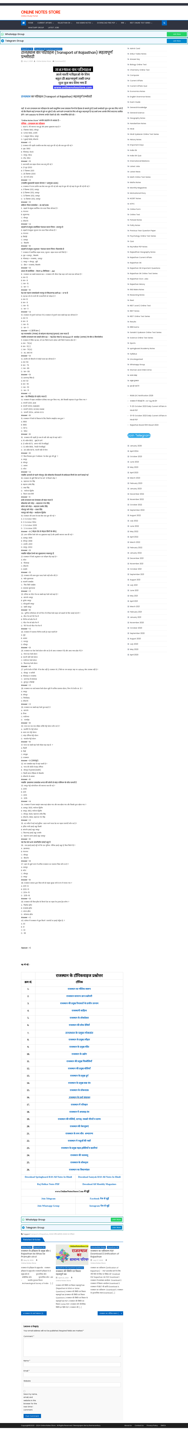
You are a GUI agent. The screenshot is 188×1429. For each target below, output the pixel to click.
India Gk (133, 150)
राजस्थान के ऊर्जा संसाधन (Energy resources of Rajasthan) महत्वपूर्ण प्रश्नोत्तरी (35, 1313)
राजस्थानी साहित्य (79, 1010)
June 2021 (134, 590)
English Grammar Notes (140, 96)
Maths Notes (135, 182)
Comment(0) (60, 61)
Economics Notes (137, 91)
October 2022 (136, 504)
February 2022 (136, 547)
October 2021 (135, 569)
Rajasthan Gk (64, 23)
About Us (128, 1425)
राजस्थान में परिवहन (79, 1104)
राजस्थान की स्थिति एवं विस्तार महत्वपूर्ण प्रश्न (68, 1273)
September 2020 (137, 633)
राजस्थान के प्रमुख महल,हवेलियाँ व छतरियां (79, 1148)
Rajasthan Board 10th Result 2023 (144, 425)
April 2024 (134, 451)
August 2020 (135, 638)
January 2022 (136, 553)
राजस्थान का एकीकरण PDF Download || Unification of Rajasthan (105, 1253)
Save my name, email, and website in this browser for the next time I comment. (30, 1402)
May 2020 (134, 649)
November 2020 (137, 622)
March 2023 (135, 478)
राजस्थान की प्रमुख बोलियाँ (79, 1068)
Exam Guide (135, 102)
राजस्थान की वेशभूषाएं (79, 1126)
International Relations (139, 161)
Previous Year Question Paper (143, 230)
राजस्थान (25, 96)
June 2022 (134, 526)
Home (30, 23)
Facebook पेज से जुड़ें (99, 1198)
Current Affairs (44, 23)
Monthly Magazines (138, 188)
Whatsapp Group (36, 27)
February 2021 (136, 612)
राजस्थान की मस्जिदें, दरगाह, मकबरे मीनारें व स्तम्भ (79, 1119)
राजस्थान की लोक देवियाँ (79, 1025)
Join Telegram (48, 1198)
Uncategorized (136, 359)
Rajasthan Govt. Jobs (139, 279)
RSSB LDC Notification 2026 (141, 395)
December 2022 (137, 494)
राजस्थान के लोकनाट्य (79, 1090)
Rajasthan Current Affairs (141, 257)
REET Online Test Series (140, 23)
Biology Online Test (138, 64)
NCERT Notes (135, 198)
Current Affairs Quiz (138, 86)
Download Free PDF (106, 23)
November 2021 (136, 563)
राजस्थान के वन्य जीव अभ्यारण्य (79, 1133)
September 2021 (137, 574)
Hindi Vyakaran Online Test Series (144, 134)
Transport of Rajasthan (39, 1234)
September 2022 (137, 510)
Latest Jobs (53, 27)
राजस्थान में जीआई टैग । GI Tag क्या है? (143, 401)
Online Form (135, 209)
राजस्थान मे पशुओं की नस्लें (79, 1140)
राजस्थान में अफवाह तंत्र (79, 1112)
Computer (134, 75)
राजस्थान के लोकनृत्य (79, 1162)
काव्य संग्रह (133, 375)
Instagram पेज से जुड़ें (99, 1205)
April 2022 (134, 537)
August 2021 (135, 579)
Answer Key (135, 59)
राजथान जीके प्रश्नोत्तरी (55, 1234)
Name (27, 1360)
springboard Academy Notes (142, 348)
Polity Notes (135, 225)
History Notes (27, 1247)
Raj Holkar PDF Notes (138, 246)
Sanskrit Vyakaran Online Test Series (145, 332)
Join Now (177, 34)
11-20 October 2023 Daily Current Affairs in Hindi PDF (148, 408)
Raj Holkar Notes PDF (48, 1184)
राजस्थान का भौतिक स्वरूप (79, 989)
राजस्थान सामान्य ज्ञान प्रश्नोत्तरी (79, 996)
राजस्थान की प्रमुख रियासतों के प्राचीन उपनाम (79, 1003)
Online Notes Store (40, 12)
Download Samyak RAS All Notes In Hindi (99, 1177)
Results (133, 321)
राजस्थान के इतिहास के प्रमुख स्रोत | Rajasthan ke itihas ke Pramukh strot (35, 1253)
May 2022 (134, 531)
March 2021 (135, 606)
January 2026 (136, 446)
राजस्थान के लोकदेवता (79, 1017)
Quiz (132, 241)
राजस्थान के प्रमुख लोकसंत (79, 1033)
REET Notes (134, 311)
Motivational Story (138, 193)
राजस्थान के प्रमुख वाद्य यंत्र (79, 1083)
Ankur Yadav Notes (138, 54)
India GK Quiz (135, 155)
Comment (29, 1336)
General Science (137, 113)
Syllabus (133, 354)
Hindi (132, 129)
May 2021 (134, 596)
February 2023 (136, 483)
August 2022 (135, 515)
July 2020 (134, 644)
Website (27, 1381)
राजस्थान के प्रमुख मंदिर (79, 1047)
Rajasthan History (137, 284)
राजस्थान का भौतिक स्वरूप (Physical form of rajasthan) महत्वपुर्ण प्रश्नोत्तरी (111, 1313)
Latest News (135, 171)
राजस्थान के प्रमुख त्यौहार (79, 1039)
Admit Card (135, 48)
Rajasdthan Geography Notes (142, 252)
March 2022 (135, 542)
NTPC (132, 204)
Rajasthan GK (27, 49)
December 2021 (136, 558)
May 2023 (134, 467)
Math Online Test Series (140, 177)
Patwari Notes (136, 220)
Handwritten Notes (98, 1247)
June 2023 (134, 462)
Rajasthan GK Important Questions (48, 49)
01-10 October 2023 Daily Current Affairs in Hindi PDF (148, 417)
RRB (122, 23)
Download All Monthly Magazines (99, 1184)
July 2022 (134, 521)
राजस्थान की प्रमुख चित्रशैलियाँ (79, 1061)
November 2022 (137, 499)
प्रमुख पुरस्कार (134, 380)
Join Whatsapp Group (48, 1205)
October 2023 (136, 456)
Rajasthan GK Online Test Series (144, 273)
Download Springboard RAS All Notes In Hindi (48, 1177)
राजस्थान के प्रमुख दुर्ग (79, 1075)
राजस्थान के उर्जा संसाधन (79, 1097)
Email (27, 1371)
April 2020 (134, 654)
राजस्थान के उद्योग (79, 1054)
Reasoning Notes (137, 295)
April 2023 (134, 472)
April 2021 (134, 601)
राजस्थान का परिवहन (68, 1234)
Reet (132, 300)
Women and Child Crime (141, 370)
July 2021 (134, 585)
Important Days (137, 145)
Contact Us (139, 1425)
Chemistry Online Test (140, 70)
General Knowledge (138, 107)
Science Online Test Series (141, 338)
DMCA (163, 1425)
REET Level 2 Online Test (140, 305)
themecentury (94, 1425)
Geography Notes (137, 118)
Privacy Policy (152, 1425)
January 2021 (135, 617)
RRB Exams (134, 327)
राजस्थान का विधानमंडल (79, 1169)
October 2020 (136, 628)
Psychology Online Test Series (143, 236)
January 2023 (136, 488)
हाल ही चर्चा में (134, 386)
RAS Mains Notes (83, 23)
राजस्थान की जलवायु (79, 1155)
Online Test (135, 214)
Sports (133, 343)
